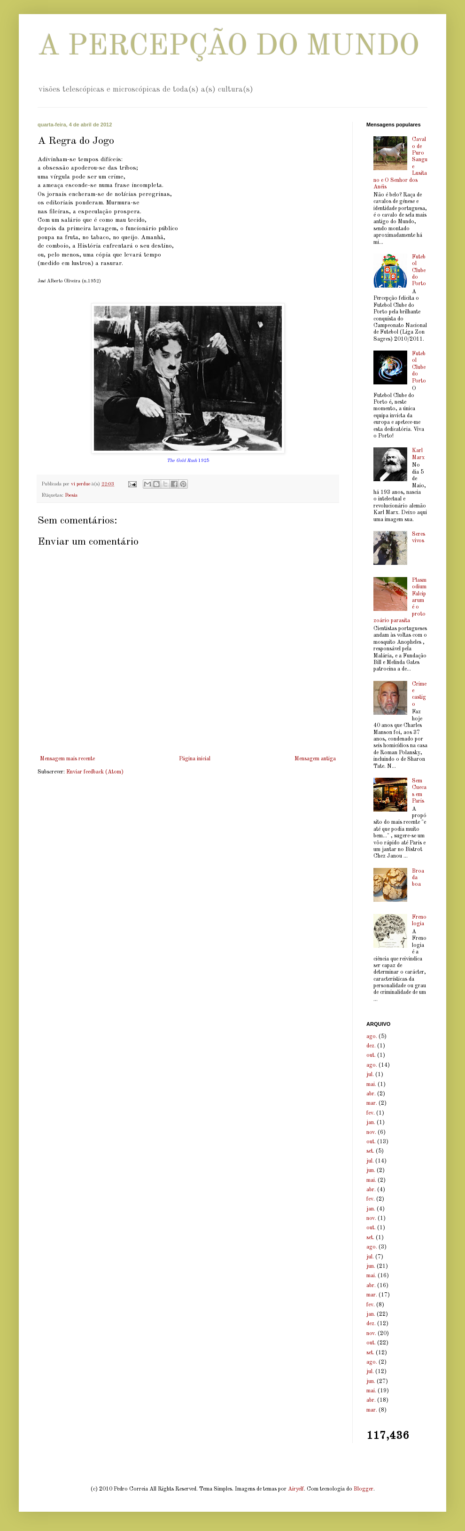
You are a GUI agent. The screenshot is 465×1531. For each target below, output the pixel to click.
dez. (371, 1046)
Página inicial (194, 759)
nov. (371, 1132)
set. (370, 1151)
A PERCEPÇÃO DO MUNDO (228, 47)
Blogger (363, 1489)
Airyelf (296, 1489)
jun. (370, 1170)
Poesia (71, 495)
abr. (371, 1094)
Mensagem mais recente (67, 759)
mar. (371, 1103)
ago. (371, 1036)
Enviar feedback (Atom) (95, 772)
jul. (370, 1075)
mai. (371, 1084)
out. (371, 1055)
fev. (370, 1113)
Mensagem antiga (315, 759)
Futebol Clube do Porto (419, 270)
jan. (370, 1122)
